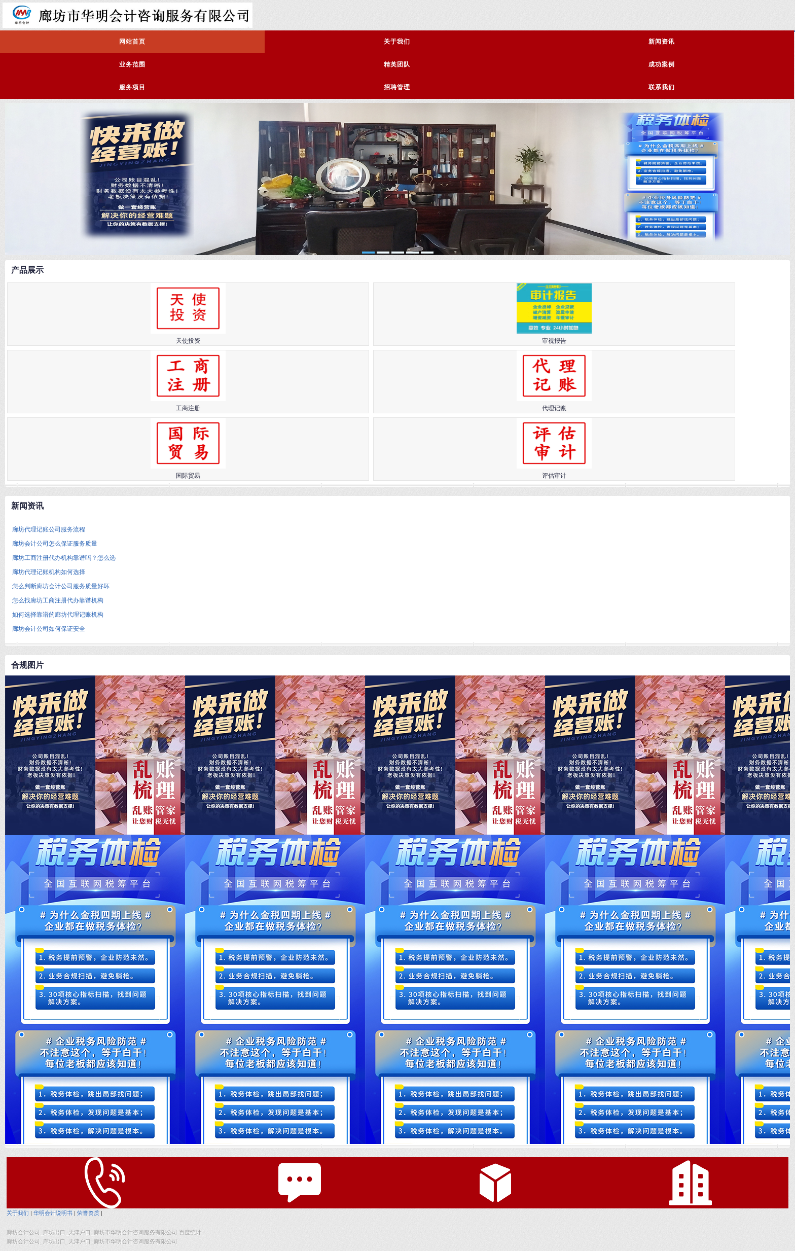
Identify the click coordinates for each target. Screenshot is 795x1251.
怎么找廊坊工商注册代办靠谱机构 (57, 600)
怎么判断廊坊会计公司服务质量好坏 (61, 586)
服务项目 (132, 87)
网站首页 (132, 41)
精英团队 (397, 64)
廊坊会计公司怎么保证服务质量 (54, 543)
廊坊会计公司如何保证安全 (48, 628)
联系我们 (661, 87)
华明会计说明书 (53, 1213)
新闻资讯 (661, 41)
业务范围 (132, 64)
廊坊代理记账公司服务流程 (48, 529)
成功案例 (661, 64)
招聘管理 (397, 87)
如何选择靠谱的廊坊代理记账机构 (57, 614)
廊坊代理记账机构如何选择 (48, 572)
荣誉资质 (88, 1213)
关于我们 (397, 41)
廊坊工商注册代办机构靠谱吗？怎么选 (64, 557)
